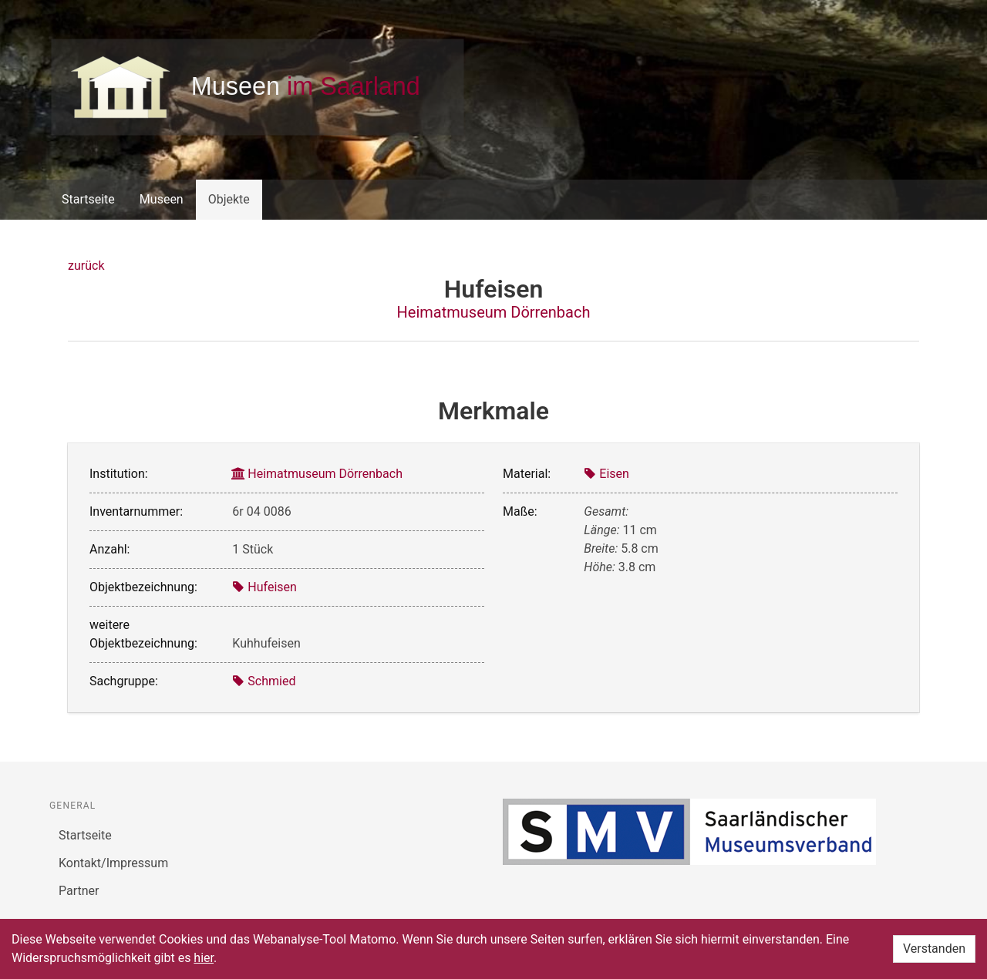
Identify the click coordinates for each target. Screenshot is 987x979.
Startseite (88, 199)
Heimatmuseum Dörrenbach (494, 312)
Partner (79, 890)
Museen (162, 199)
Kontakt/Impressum (113, 863)
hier (204, 957)
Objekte (229, 199)
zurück (86, 265)
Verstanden (934, 948)
